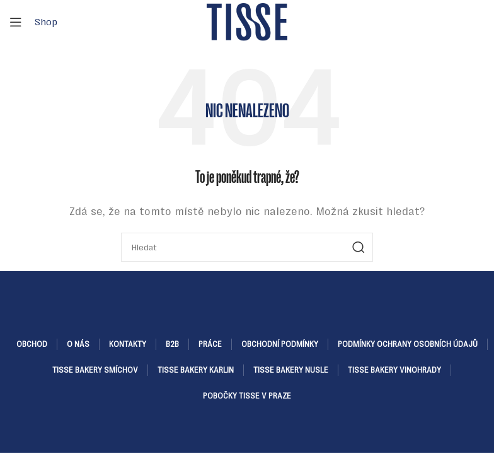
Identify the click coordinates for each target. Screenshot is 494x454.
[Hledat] (247, 247)
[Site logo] (247, 21)
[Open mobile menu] (15, 22)
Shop (46, 22)
